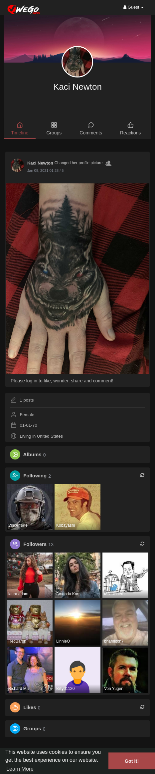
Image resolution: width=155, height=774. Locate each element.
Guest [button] (133, 7)
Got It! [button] (132, 761)
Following (35, 476)
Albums (32, 455)
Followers (35, 544)
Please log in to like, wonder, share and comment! (62, 380)
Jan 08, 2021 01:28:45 (45, 170)
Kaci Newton (77, 87)
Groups (32, 729)
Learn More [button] (20, 769)
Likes (29, 707)
